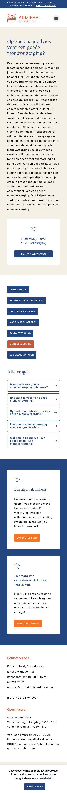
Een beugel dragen (22, 355)
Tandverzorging (20, 333)
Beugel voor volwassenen (27, 300)
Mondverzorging (20, 344)
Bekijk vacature (46, 5)
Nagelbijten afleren (23, 322)
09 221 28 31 (16, 682)
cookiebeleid (44, 778)
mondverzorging (33, 63)
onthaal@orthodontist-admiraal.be (30, 687)
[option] (33, 27)
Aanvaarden (35, 786)
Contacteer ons (27, 538)
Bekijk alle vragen (33, 254)
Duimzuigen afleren (22, 311)
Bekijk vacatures (28, 623)
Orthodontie (18, 289)
